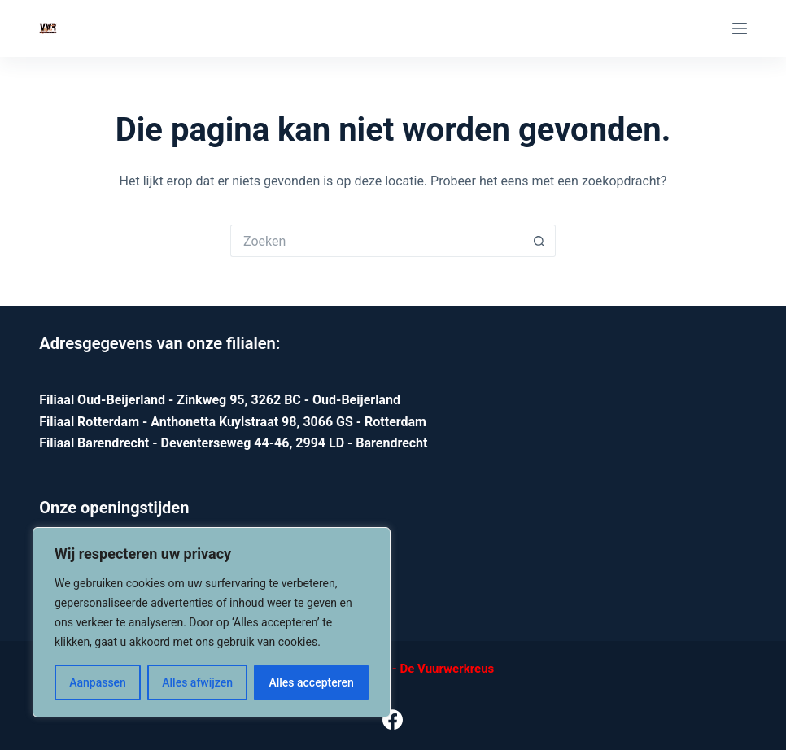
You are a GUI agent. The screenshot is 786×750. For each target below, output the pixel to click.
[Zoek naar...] (376, 241)
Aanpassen (97, 682)
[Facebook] (392, 719)
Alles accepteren (311, 682)
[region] (212, 622)
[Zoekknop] (539, 241)
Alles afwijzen (197, 682)
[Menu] (739, 28)
